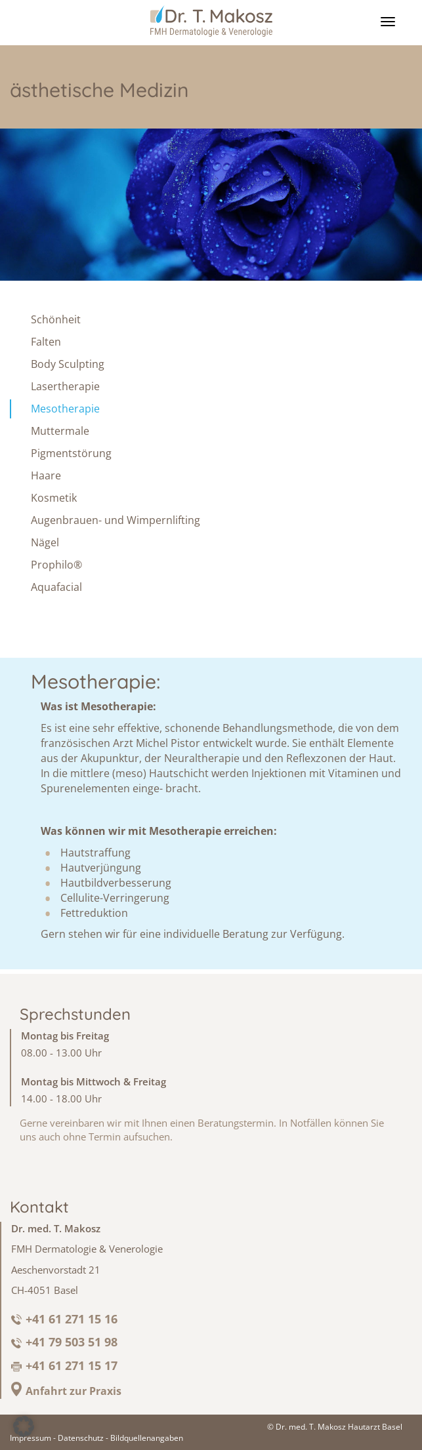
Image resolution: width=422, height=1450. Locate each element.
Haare (46, 475)
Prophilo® (56, 565)
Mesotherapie (65, 408)
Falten (46, 341)
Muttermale (60, 431)
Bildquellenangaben (146, 1437)
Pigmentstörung (71, 453)
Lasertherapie (65, 386)
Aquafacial (56, 587)
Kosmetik (54, 498)
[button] (23, 1426)
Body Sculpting (67, 364)
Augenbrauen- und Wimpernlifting (115, 521)
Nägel (45, 543)
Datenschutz (81, 1437)
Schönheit (56, 319)
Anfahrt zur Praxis (73, 1391)
